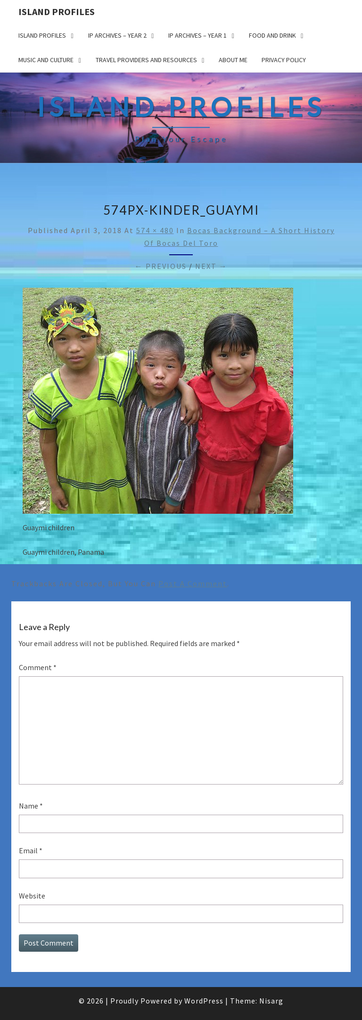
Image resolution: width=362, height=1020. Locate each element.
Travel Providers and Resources (146, 60)
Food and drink (272, 35)
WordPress (203, 1000)
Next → (211, 266)
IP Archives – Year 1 (197, 35)
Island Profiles (56, 11)
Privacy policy (284, 60)
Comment (38, 667)
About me (233, 60)
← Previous (161, 266)
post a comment (192, 583)
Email (30, 850)
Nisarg (271, 1000)
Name (31, 805)
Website (32, 895)
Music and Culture (46, 60)
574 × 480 (155, 230)
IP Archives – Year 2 (117, 35)
